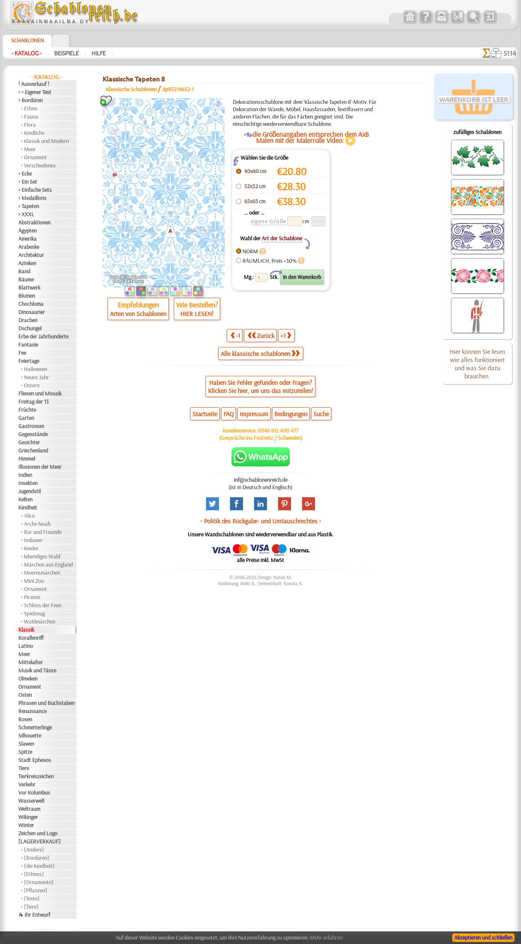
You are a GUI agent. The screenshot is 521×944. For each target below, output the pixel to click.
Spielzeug (34, 613)
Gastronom (31, 426)
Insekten (27, 483)
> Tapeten (28, 206)
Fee (22, 352)
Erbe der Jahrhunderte (43, 336)
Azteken (27, 263)
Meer (30, 149)
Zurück (260, 335)
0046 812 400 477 (278, 430)
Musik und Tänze (37, 670)
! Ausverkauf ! (33, 84)
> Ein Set (27, 181)
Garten (26, 418)
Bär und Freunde (42, 532)
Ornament (35, 157)
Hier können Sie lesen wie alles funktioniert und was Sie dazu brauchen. (477, 363)
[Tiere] (31, 906)
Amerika (27, 238)
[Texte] (31, 898)
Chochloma (31, 303)
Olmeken (27, 678)
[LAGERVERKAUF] (39, 841)
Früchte (27, 409)
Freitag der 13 (33, 401)
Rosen (25, 719)
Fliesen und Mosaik (39, 393)
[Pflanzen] (35, 890)
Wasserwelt (31, 800)
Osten (25, 694)
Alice (29, 515)
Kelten (25, 499)
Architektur (31, 255)
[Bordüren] (36, 857)
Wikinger (28, 817)
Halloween (35, 369)
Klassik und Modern (46, 141)
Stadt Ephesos (34, 760)
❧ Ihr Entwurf (34, 914)
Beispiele (66, 53)
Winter (26, 825)
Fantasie (28, 344)
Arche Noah (37, 523)
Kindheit (27, 507)
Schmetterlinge (35, 727)
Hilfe (99, 53)
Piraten (32, 597)
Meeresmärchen (42, 572)
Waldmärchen (39, 621)
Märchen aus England (48, 564)
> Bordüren (30, 100)
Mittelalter (30, 662)
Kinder (31, 548)
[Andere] (34, 849)
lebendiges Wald (42, 556)
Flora (30, 124)
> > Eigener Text (34, 92)
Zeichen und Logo (37, 833)
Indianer (33, 540)
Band (24, 271)
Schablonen (27, 40)
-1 (235, 335)
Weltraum (29, 808)
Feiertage (28, 360)
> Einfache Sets (35, 189)
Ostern (31, 385)
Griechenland (33, 450)
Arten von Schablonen (138, 314)
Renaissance (32, 711)
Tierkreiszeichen (36, 776)
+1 (285, 335)
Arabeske (28, 246)
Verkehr (26, 784)
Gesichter (29, 442)
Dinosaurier (31, 312)
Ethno (30, 108)
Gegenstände (33, 434)
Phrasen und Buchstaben (46, 703)
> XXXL (26, 214)
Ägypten (27, 230)
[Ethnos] (34, 874)
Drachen (27, 320)
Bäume (26, 279)
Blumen (26, 295)
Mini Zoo (34, 580)
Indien (25, 475)
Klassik (26, 629)
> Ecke (25, 173)
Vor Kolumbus (34, 792)
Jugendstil (29, 491)
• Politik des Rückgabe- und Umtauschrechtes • (260, 521)
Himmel (26, 458)
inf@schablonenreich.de (260, 479)
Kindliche (34, 132)
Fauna (31, 116)
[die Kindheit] (39, 865)
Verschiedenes (40, 165)
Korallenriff (31, 637)
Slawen (26, 743)
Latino (25, 646)
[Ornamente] (38, 882)
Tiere (23, 768)
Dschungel (30, 328)
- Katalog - (27, 53)
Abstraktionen (34, 222)
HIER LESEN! (196, 314)
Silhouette (29, 735)
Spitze (25, 751)
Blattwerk (29, 287)
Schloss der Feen (42, 605)
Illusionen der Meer (39, 466)
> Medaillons (32, 198)
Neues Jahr (36, 377)
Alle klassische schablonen (260, 353)
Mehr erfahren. (327, 937)
